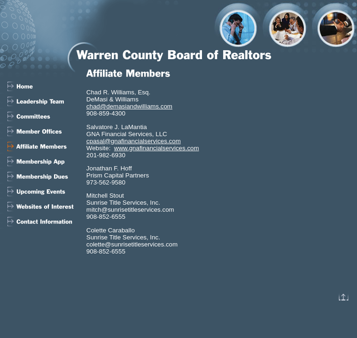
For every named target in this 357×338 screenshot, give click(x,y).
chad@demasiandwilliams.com (129, 106)
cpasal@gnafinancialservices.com (133, 141)
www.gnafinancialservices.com (156, 148)
